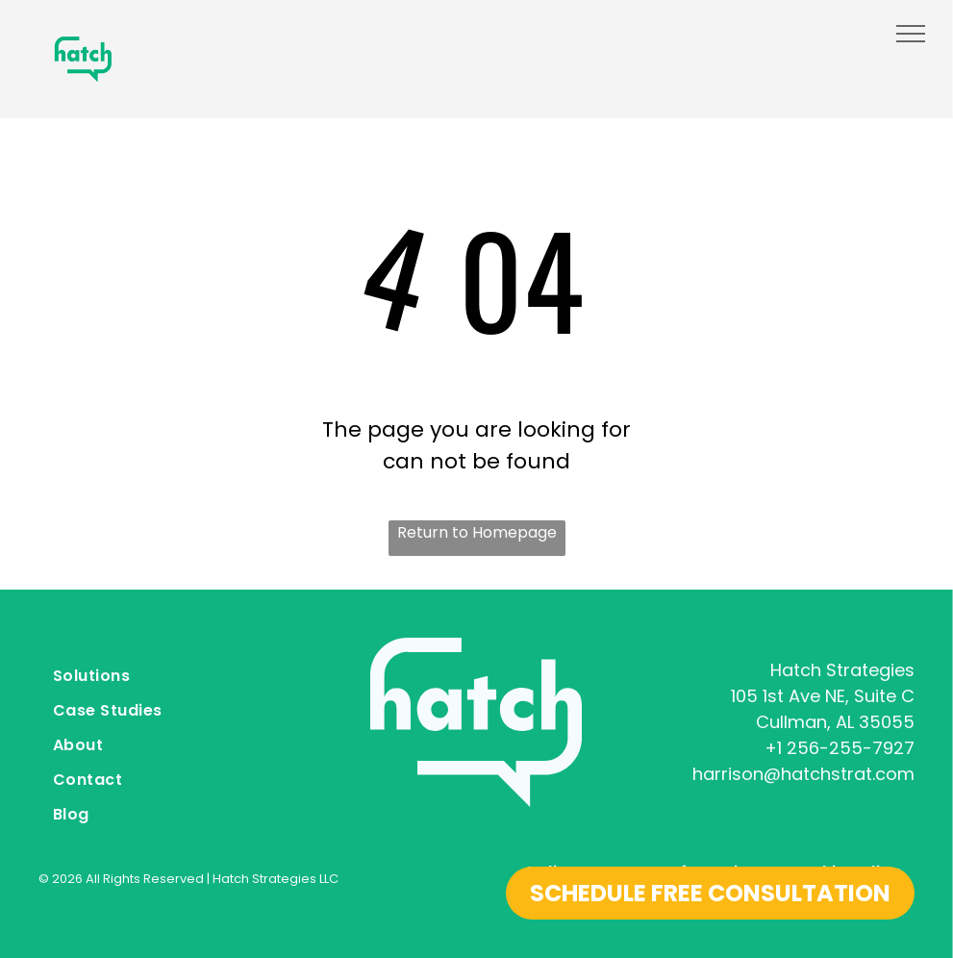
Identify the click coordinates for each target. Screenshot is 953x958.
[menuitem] (178, 678)
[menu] (911, 34)
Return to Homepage (477, 532)
